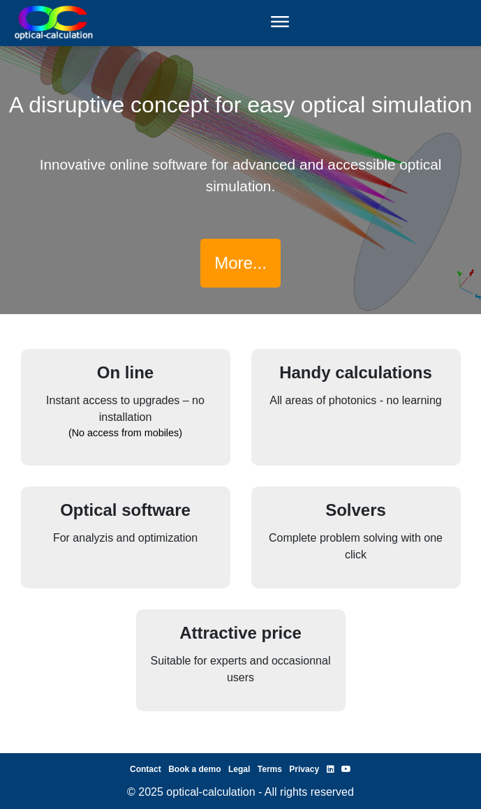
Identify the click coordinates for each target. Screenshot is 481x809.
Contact (145, 769)
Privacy (304, 769)
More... (240, 262)
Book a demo (194, 769)
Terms (270, 769)
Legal (239, 769)
